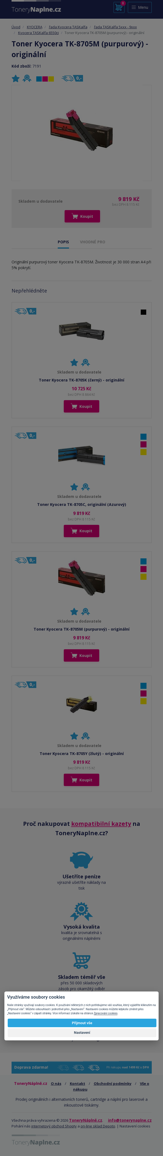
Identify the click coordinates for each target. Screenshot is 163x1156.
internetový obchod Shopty (54, 1126)
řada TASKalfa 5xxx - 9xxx (115, 26)
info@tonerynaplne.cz (130, 1120)
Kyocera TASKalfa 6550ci (38, 32)
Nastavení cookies (135, 1126)
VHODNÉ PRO (92, 241)
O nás (56, 1083)
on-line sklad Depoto (98, 1126)
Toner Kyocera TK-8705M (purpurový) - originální (81, 629)
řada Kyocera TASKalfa (68, 26)
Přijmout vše (82, 1023)
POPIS (63, 241)
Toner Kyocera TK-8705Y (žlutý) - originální (82, 753)
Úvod (16, 26)
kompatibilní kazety (101, 824)
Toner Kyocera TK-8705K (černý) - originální (81, 380)
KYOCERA (34, 26)
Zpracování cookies (105, 1013)
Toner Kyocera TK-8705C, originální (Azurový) (81, 504)
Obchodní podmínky (112, 1083)
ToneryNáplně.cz (85, 1120)
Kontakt (77, 1083)
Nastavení (82, 1032)
